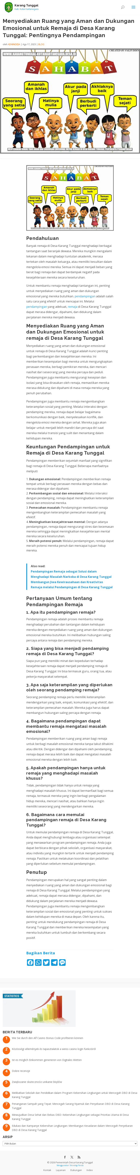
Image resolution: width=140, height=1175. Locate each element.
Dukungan (76, 1170)
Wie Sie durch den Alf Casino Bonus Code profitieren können (47, 1038)
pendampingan (85, 296)
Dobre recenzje (21, 1071)
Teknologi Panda (76, 1165)
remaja (72, 307)
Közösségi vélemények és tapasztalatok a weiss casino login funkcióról (54, 1049)
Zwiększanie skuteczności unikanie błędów (37, 1082)
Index (90, 1170)
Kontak (47, 1170)
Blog (41, 44)
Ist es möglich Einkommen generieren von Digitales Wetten (47, 1060)
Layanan (61, 1170)
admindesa (14, 44)
